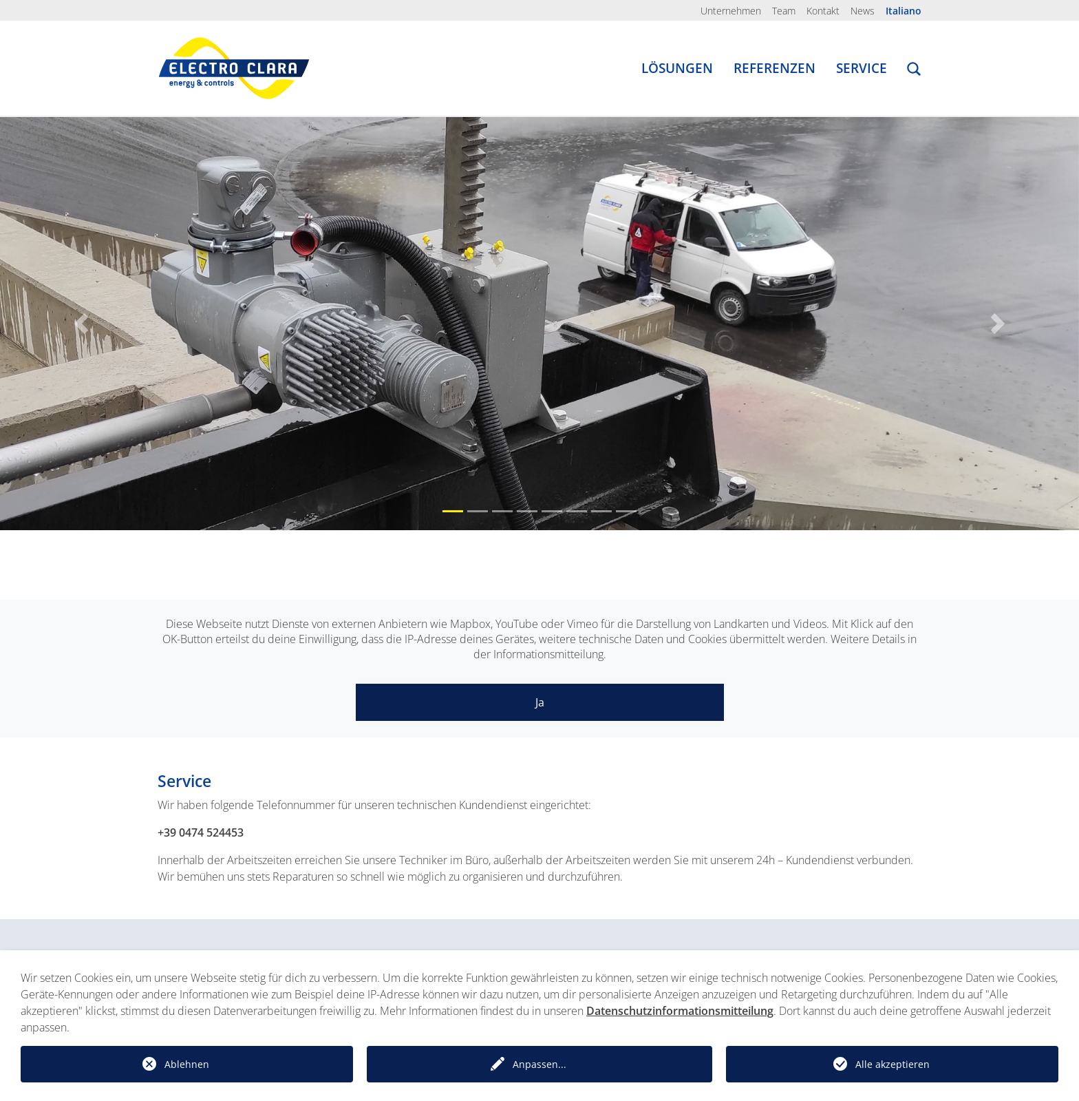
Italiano (903, 10)
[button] (914, 71)
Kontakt (823, 10)
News (863, 10)
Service (861, 68)
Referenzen (774, 68)
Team (783, 10)
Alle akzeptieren (892, 1064)
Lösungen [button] (677, 68)
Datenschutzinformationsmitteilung (679, 1010)
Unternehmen (731, 10)
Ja (539, 702)
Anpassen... (539, 1064)
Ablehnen (186, 1064)
